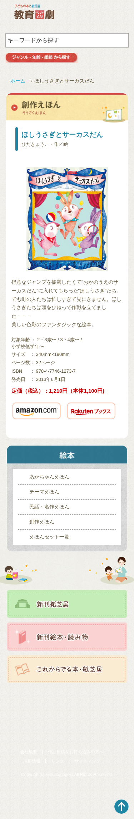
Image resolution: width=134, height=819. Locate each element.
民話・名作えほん (49, 507)
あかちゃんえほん (49, 477)
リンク (57, 761)
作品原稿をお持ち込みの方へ (76, 751)
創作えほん (41, 522)
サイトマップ (87, 761)
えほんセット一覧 (49, 537)
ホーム (17, 81)
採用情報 (31, 761)
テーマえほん (44, 492)
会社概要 (28, 751)
